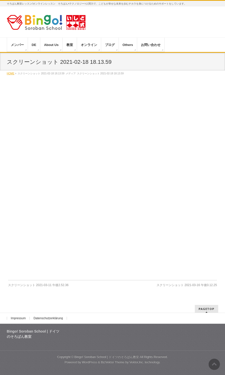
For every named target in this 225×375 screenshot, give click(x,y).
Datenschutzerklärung (48, 318)
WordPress (89, 362)
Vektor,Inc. (136, 362)
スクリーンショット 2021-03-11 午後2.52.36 (38, 285)
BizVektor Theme (113, 362)
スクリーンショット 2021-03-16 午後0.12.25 (187, 285)
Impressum (18, 318)
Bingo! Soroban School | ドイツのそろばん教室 (106, 357)
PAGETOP (206, 308)
